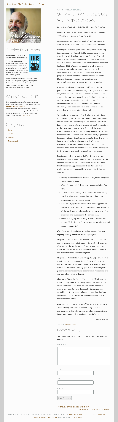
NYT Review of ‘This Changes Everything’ (73, 407)
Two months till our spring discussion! (94, 409)
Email (59, 378)
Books (67, 324)
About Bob (11, 4)
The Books (22, 4)
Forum (41, 4)
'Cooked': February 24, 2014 (15, 106)
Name (59, 369)
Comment (61, 344)
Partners (33, 4)
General (10, 134)
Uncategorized (13, 141)
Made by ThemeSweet (49, 417)
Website (60, 388)
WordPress (78, 417)
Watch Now (26, 115)
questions (74, 324)
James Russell (75, 10)
